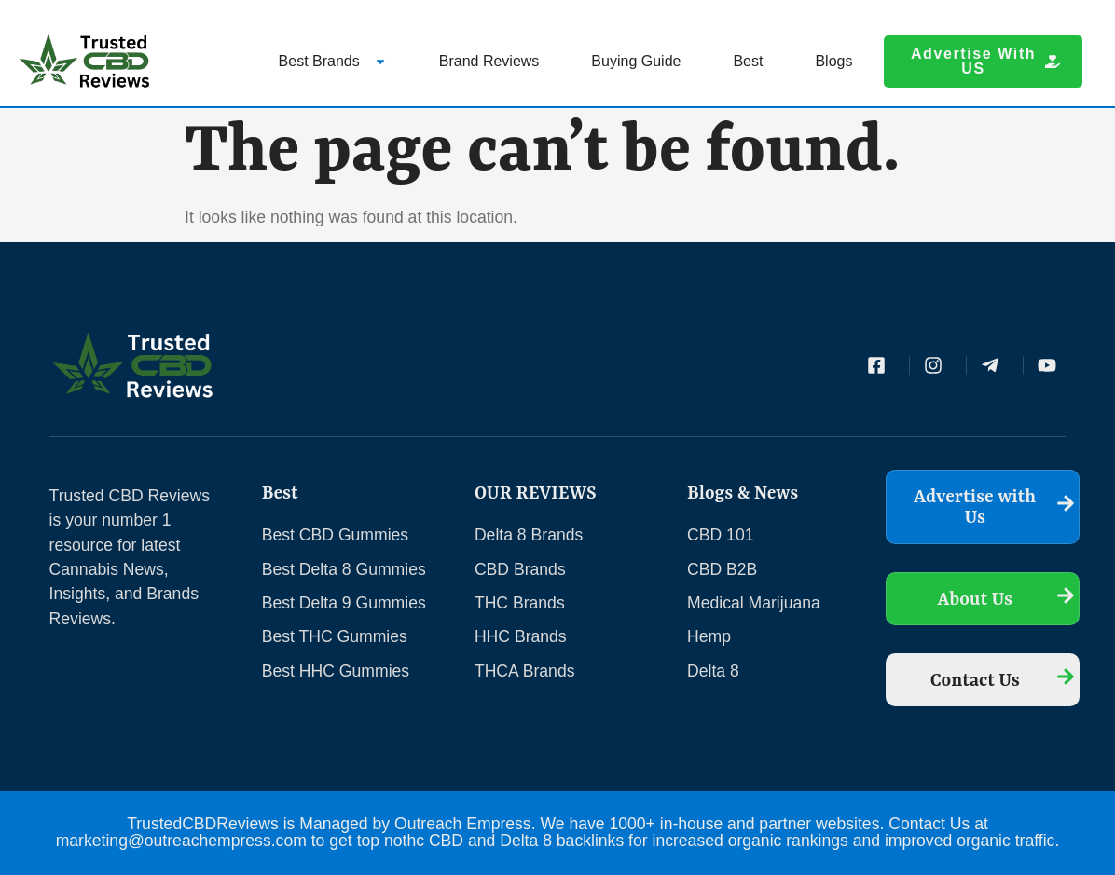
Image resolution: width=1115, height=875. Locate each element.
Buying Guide (636, 61)
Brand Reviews (489, 61)
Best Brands (333, 61)
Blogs (833, 61)
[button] (982, 61)
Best (748, 61)
